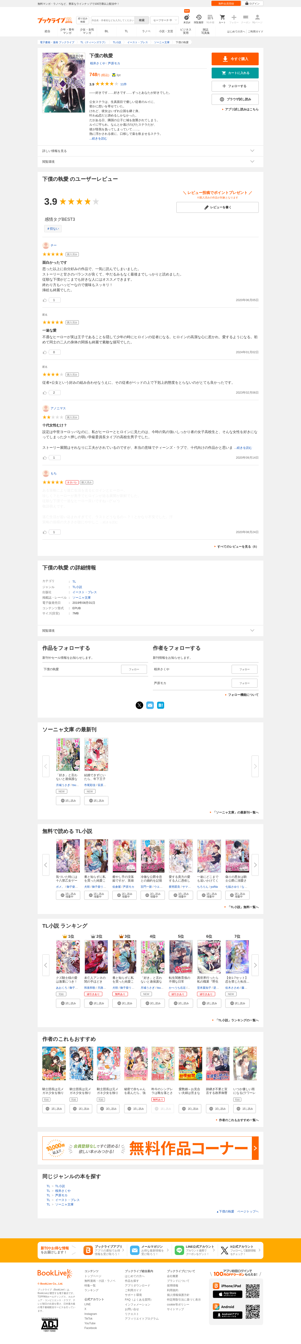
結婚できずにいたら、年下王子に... (95, 778)
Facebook (90, 1328)
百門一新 (146, 886)
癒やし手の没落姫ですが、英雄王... (123, 880)
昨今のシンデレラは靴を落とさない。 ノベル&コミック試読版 (163, 1094)
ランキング (91, 1290)
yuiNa (214, 886)
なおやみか (249, 886)
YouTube (89, 1323)
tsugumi (77, 785)
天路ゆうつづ (106, 987)
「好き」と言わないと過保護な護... (66, 778)
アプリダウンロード (137, 1285)
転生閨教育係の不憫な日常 (179, 979)
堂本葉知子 (204, 987)
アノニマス (58, 408)
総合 (47, 31)
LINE (87, 1304)
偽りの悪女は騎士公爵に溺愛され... (236, 880)
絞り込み (82, 20)
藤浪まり (247, 987)
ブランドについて (178, 1280)
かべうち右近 (177, 987)
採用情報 (172, 1285)
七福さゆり (232, 886)
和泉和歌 (89, 987)
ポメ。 (60, 886)
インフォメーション (137, 1304)
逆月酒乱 (219, 987)
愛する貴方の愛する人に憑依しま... (179, 880)
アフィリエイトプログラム (142, 1318)
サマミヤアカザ (192, 886)
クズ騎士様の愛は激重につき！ (66, 979)
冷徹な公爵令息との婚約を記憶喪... (151, 880)
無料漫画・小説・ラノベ (99, 1280)
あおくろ (61, 987)
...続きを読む (98, 138)
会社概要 (172, 1276)
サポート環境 (133, 1295)
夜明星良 (174, 886)
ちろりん (202, 886)
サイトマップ (175, 1309)
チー (54, 245)
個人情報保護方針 (178, 1295)
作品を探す (132, 1280)
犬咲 (87, 886)
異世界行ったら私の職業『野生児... (207, 981)
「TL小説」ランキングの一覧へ (237, 1020)
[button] (68, 800)
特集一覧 (90, 1285)
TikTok (88, 1318)
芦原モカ (114, 63)
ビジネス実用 (185, 31)
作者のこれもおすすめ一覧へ (239, 1120)
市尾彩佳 (89, 785)
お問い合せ (132, 1309)
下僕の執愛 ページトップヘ (237, 1211)
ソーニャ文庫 (81, 597)
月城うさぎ (63, 785)
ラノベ (146, 31)
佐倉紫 (116, 886)
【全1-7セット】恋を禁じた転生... (237, 979)
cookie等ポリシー (178, 1304)
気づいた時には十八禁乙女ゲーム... (66, 880)
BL (107, 31)
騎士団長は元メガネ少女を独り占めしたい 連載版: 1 (53, 1094)
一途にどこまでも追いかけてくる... (207, 880)
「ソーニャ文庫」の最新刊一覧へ (236, 812)
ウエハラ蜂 (161, 886)
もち (54, 473)
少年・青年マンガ (67, 31)
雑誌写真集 (205, 31)
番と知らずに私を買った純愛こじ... (95, 880)
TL (126, 31)
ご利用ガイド (255, 31)
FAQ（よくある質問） (139, 1299)
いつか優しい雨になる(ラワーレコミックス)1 (244, 1092)
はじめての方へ (236, 31)
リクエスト (132, 1314)
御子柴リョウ (75, 886)
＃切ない (53, 228)
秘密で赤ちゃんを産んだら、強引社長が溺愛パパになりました (135, 1094)
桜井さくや (97, 63)
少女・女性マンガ (87, 31)
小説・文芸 (166, 31)
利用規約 (172, 1290)
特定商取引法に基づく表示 (184, 1299)
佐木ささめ (232, 987)
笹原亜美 (103, 785)
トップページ (92, 1276)
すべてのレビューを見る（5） (238, 546)
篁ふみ (192, 987)
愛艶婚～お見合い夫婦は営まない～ (189, 1092)
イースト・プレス (84, 592)
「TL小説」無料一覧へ (243, 907)
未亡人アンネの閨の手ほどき (95, 979)
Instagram (90, 1314)
